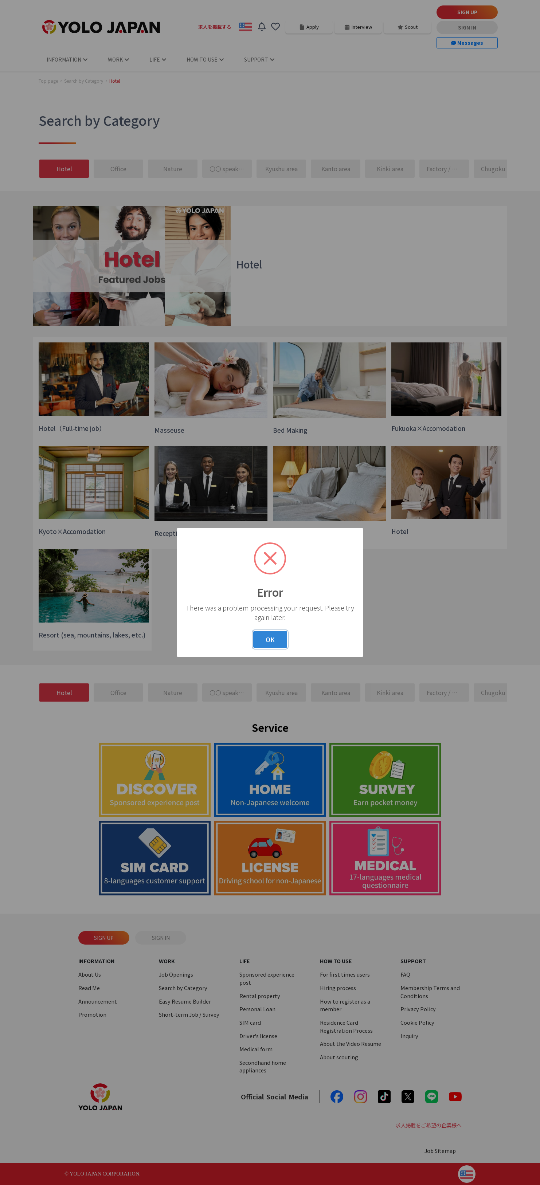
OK (270, 639)
